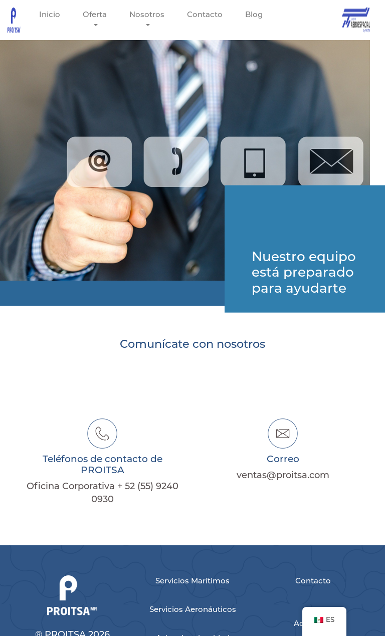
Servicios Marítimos (192, 580)
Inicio (49, 14)
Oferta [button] (95, 14)
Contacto (205, 14)
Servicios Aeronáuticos (192, 609)
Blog (254, 14)
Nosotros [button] (146, 14)
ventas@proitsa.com (283, 475)
